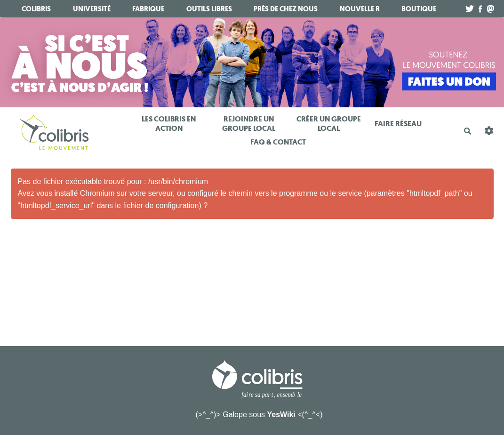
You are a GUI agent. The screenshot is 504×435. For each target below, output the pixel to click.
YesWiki (281, 415)
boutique (418, 9)
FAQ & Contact (278, 142)
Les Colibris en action (169, 123)
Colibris (36, 9)
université (92, 9)
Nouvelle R (360, 9)
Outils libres (209, 9)
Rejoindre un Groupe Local (248, 123)
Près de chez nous (286, 9)
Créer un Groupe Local (328, 123)
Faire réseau (398, 124)
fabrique (148, 9)
